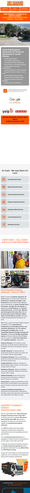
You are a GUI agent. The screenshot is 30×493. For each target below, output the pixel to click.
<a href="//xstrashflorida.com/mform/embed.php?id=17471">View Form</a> (15, 143)
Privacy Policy (18, 483)
